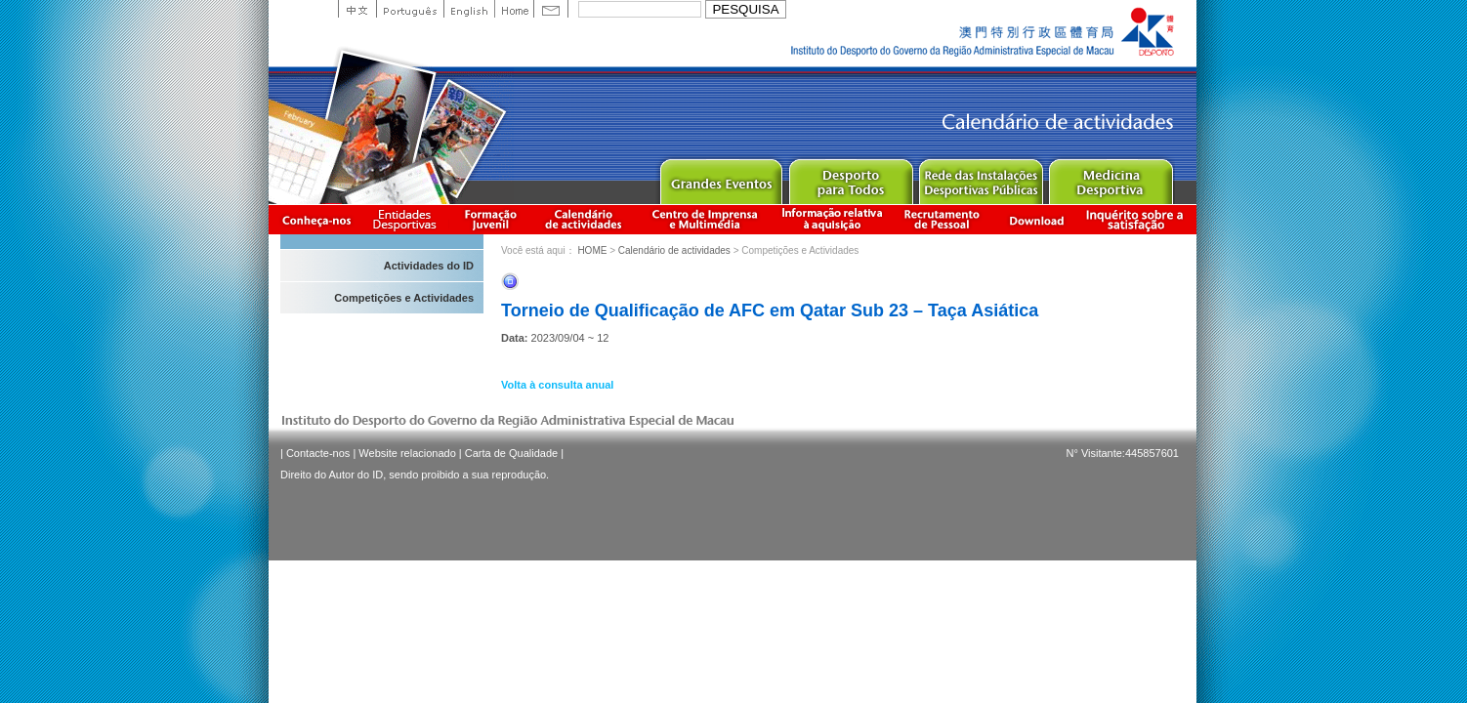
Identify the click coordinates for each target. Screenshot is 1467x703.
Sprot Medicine (1110, 177)
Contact (550, 9)
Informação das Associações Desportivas (407, 219)
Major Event (720, 177)
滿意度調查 (1137, 219)
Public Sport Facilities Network (980, 177)
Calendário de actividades (584, 219)
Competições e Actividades (404, 298)
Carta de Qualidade (511, 453)
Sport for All (850, 177)
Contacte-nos (318, 453)
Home (513, 9)
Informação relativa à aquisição (832, 219)
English (468, 9)
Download (1036, 219)
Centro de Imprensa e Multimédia (706, 219)
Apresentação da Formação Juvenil (490, 219)
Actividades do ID (429, 265)
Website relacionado (406, 453)
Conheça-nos (316, 219)
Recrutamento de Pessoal (942, 219)
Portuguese (409, 9)
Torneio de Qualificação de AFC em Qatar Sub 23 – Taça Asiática (769, 310)
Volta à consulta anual (557, 385)
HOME (592, 250)
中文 (357, 9)
